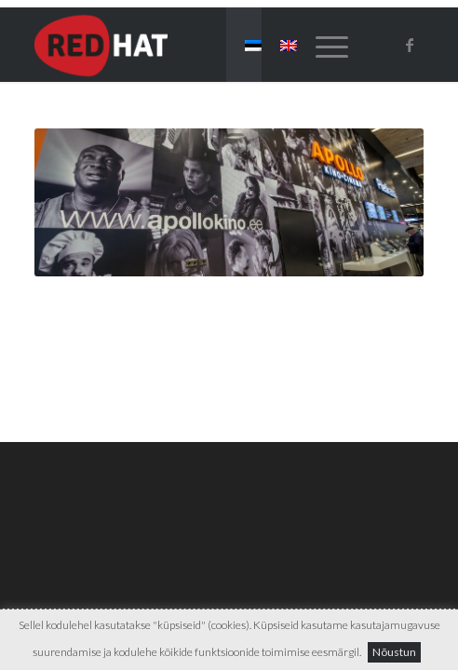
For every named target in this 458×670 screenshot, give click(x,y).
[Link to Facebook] (410, 45)
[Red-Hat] (190, 44)
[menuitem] (322, 44)
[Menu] (322, 44)
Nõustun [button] (394, 652)
